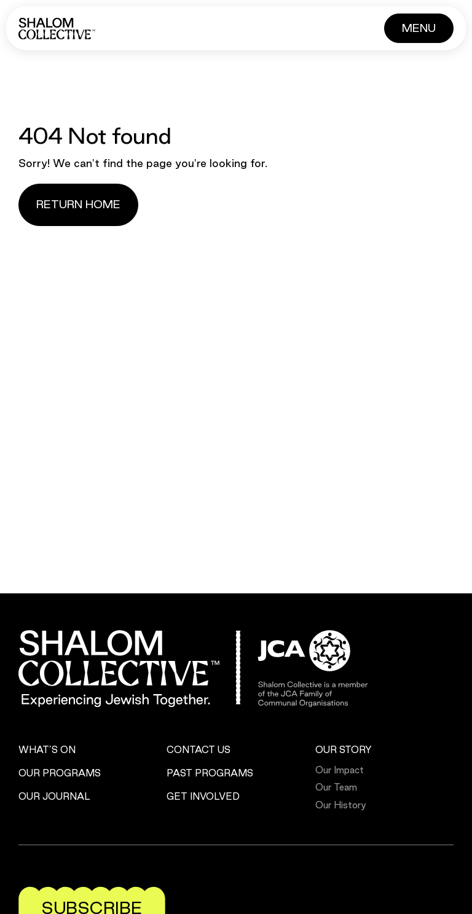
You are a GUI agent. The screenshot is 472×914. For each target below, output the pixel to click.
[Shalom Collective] (56, 28)
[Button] (419, 28)
